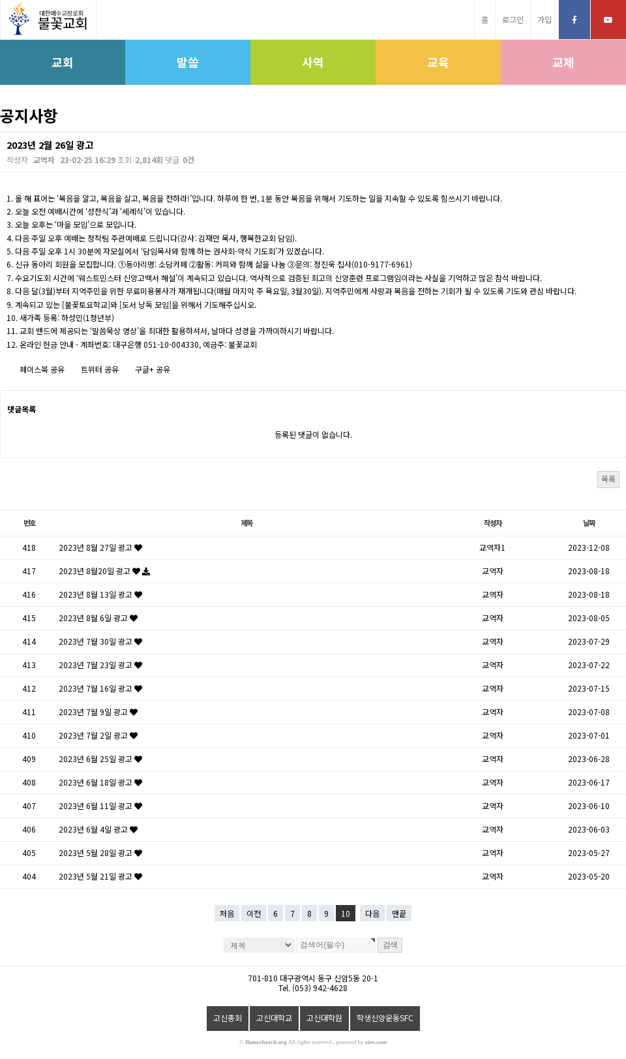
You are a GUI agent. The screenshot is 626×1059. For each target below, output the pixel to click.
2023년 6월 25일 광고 (100, 758)
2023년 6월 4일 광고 (98, 829)
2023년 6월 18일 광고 (100, 782)
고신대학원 (324, 1017)
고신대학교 (274, 1017)
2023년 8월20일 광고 (104, 570)
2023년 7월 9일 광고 (98, 711)
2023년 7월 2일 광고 (98, 735)
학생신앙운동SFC (385, 1017)
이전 (253, 913)
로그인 (513, 19)
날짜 (589, 522)
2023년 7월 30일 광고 (100, 641)
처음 (227, 913)
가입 (544, 19)
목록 (608, 478)
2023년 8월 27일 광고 (100, 547)
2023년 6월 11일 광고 (100, 805)
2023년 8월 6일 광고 (98, 617)
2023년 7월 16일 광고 (100, 688)
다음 (372, 913)
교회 (63, 62)
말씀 (188, 62)
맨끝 (399, 913)
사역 (313, 62)
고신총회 (227, 1017)
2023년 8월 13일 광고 (100, 594)
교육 (438, 62)
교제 (563, 62)
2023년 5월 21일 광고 (100, 876)
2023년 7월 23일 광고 (100, 664)
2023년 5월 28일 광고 (100, 852)
